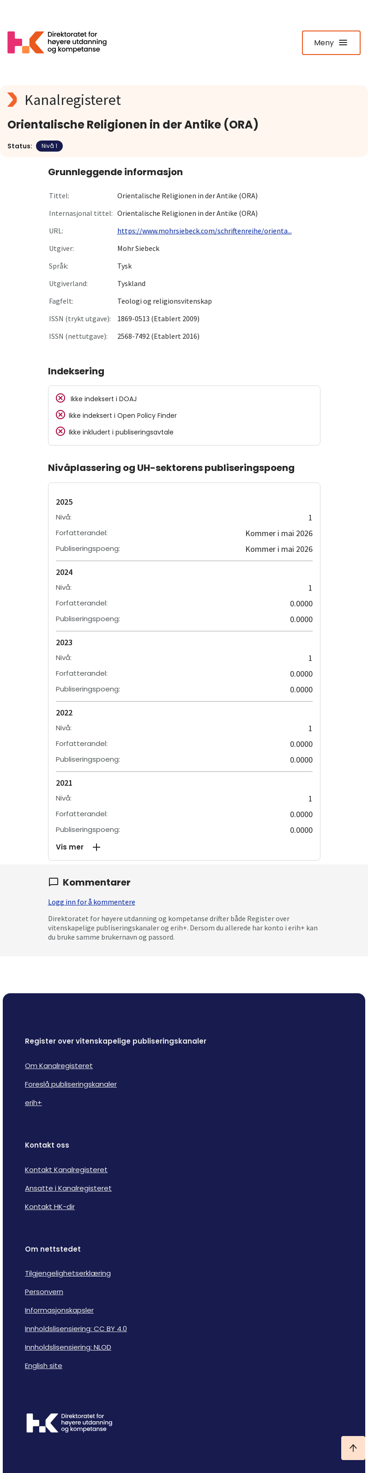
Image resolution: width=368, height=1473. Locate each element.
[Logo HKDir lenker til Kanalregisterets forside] (62, 42)
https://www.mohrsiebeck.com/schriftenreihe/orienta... (204, 230)
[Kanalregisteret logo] (184, 100)
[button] (184, 847)
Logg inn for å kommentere (91, 901)
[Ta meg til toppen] (353, 1448)
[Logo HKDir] (184, 1424)
